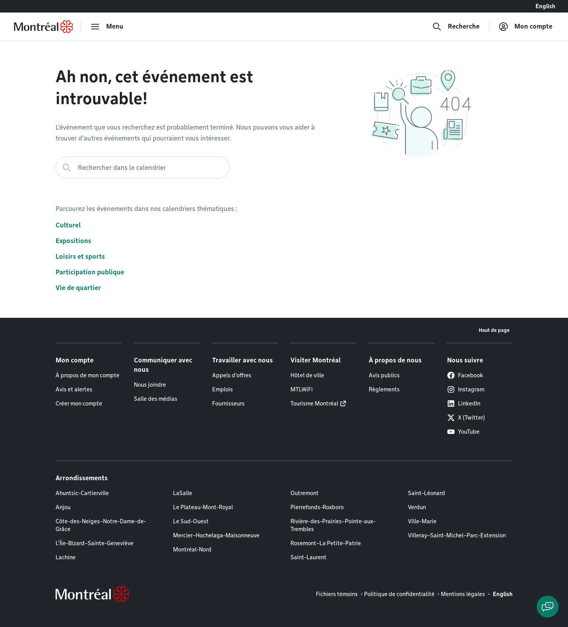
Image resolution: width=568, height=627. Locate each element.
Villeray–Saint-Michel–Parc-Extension (457, 535)
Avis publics (384, 375)
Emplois (222, 389)
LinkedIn (463, 403)
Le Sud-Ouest (191, 521)
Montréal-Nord (192, 549)
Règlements (384, 389)
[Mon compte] (525, 26)
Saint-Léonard (426, 493)
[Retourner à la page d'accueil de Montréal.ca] (43, 26)
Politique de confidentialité (399, 594)
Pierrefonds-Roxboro (317, 507)
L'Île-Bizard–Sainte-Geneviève (94, 543)
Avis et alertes (74, 389)
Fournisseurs (228, 403)
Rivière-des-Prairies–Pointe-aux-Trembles (332, 525)
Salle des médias (155, 399)
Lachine (66, 557)
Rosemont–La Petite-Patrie (325, 543)
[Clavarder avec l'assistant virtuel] (548, 607)
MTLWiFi (301, 389)
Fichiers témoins (337, 594)
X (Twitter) (466, 418)
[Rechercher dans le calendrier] (143, 167)
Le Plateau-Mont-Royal (203, 507)
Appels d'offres (231, 375)
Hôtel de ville (307, 375)
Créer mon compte (79, 403)
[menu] (106, 26)
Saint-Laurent (308, 557)
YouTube (463, 432)
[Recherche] (456, 26)
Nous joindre (150, 385)
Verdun (417, 507)
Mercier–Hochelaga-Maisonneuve (216, 535)
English (545, 6)
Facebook (465, 375)
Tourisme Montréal (314, 403)
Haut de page (494, 330)
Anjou (63, 507)
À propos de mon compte (87, 375)
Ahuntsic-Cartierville (82, 493)
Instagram (465, 389)
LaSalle (182, 493)
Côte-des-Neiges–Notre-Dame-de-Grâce (101, 525)
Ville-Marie (422, 521)
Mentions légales (463, 594)
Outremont (304, 493)
